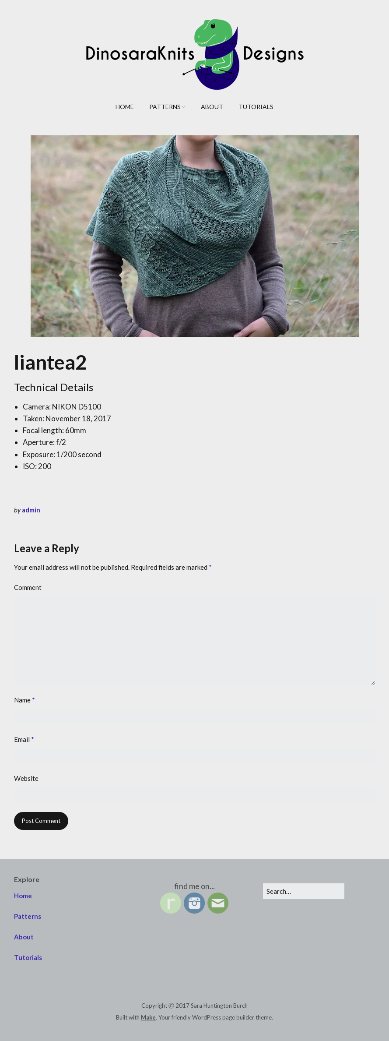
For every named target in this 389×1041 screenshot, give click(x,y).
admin (31, 510)
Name (24, 700)
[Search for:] (304, 891)
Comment (28, 587)
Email (24, 739)
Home (125, 106)
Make (148, 1017)
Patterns (165, 106)
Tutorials (255, 106)
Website (26, 778)
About (212, 106)
